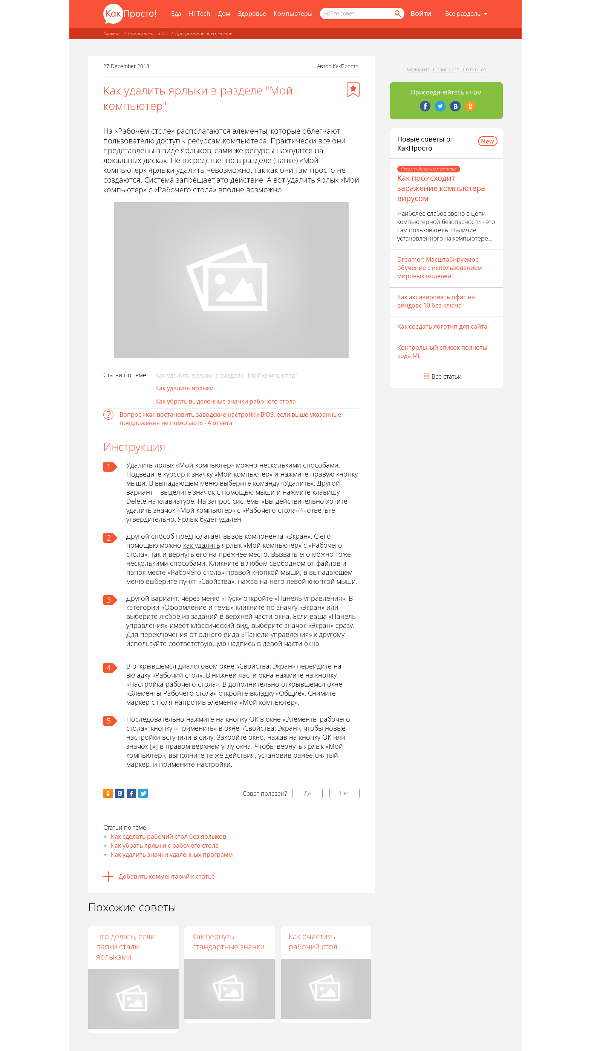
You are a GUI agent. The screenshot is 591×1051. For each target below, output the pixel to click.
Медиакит (418, 69)
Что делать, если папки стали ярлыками (125, 946)
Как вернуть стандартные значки (229, 941)
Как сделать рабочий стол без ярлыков (168, 836)
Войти (421, 13)
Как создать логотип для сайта (442, 326)
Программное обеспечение (203, 33)
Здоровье (252, 13)
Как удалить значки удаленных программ (172, 854)
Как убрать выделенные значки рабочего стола (225, 401)
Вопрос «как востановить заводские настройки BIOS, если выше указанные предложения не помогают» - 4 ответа (230, 418)
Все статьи (447, 376)
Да (307, 793)
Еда (176, 13)
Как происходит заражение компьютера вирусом (441, 188)
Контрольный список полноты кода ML (442, 351)
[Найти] (397, 13)
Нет (344, 793)
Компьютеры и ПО (148, 33)
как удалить (201, 545)
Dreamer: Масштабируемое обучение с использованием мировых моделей (439, 267)
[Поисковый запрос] (362, 13)
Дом (224, 13)
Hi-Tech (199, 13)
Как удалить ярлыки (184, 388)
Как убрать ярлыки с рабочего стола (165, 845)
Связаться (474, 69)
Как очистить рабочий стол (313, 941)
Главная (112, 33)
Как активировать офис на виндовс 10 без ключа (436, 301)
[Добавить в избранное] (353, 89)
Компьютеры (293, 13)
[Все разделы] (466, 13)
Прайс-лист (446, 69)
